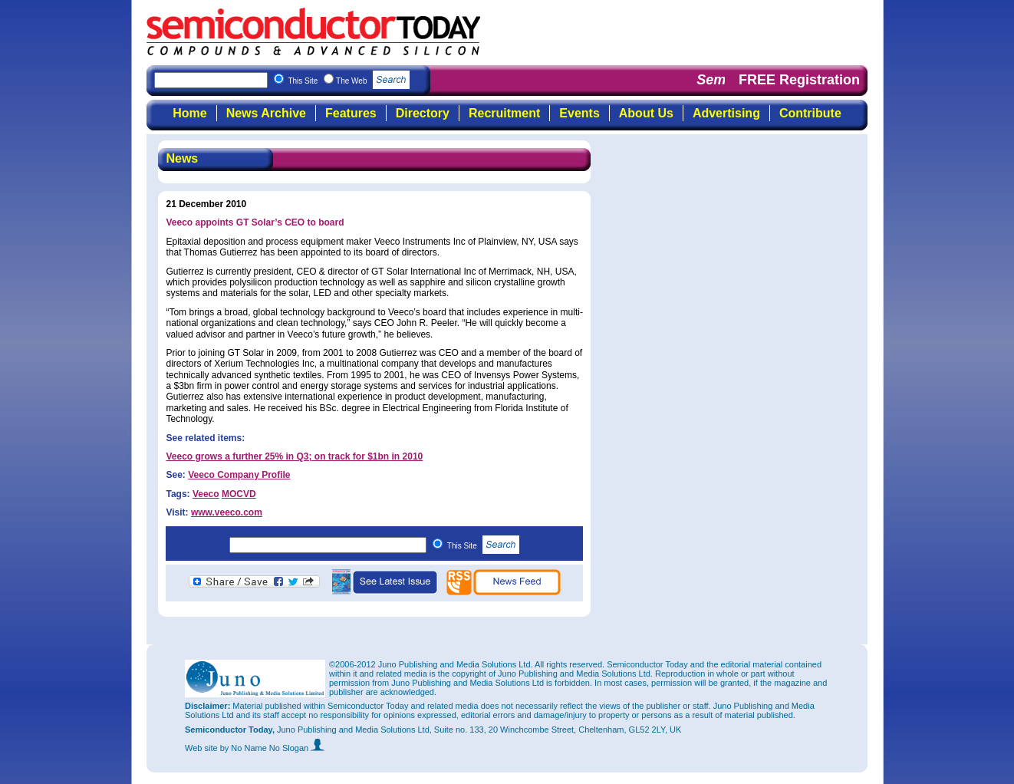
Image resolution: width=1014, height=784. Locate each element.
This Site (483, 546)
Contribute (810, 113)
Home (189, 113)
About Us (646, 113)
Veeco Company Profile (239, 474)
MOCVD (239, 494)
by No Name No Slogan (272, 748)
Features (351, 113)
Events (579, 113)
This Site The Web (349, 81)
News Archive (266, 113)
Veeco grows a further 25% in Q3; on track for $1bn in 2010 (294, 456)
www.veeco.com (226, 512)
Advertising (726, 113)
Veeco (206, 494)
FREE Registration (799, 79)
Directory (422, 113)
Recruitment (504, 113)
